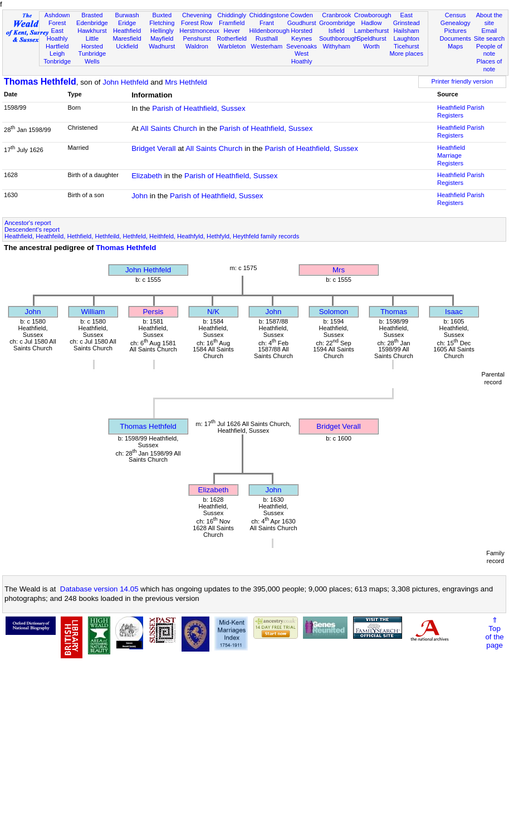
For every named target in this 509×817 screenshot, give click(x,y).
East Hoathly (57, 34)
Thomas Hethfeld (40, 81)
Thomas (393, 311)
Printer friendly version (462, 81)
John (139, 196)
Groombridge (337, 22)
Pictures (455, 30)
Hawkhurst (91, 30)
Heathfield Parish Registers (460, 111)
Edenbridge (92, 22)
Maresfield (126, 38)
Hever (231, 30)
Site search (489, 38)
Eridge (127, 22)
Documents (455, 38)
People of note (489, 50)
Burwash (127, 15)
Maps (455, 46)
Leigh (57, 53)
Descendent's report (32, 229)
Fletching (161, 22)
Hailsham (406, 30)
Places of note (489, 65)
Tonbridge (57, 61)
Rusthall (267, 38)
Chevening (197, 15)
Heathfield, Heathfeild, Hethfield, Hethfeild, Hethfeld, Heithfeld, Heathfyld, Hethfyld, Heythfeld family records (151, 236)
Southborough (338, 38)
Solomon (334, 311)
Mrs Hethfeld (186, 82)
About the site (489, 19)
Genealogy (456, 22)
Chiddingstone (269, 15)
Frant (267, 22)
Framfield (231, 22)
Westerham (267, 46)
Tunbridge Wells (92, 57)
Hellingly (162, 30)
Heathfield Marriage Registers (451, 155)
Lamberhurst (371, 30)
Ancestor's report (27, 222)
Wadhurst (162, 46)
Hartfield (57, 46)
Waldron (196, 46)
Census (455, 15)
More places (406, 53)
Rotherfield (232, 38)
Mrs (338, 270)
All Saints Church (168, 128)
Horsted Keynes (301, 34)
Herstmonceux (199, 30)
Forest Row (197, 22)
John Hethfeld (125, 82)
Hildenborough (269, 30)
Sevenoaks (301, 46)
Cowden (301, 15)
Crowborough (372, 15)
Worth (371, 46)
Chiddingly (231, 15)
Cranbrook (336, 15)
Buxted (162, 15)
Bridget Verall (153, 148)
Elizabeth (146, 176)
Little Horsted (92, 42)
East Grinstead (406, 19)
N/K (213, 311)
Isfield (337, 30)
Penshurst (197, 38)
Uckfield (127, 46)
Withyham (336, 46)
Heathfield (127, 30)
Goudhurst (301, 22)
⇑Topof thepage (494, 632)
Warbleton (232, 46)
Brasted (91, 15)
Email (489, 30)
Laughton (406, 38)
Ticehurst (406, 46)
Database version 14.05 (99, 589)
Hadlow (371, 22)
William (93, 311)
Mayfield (161, 38)
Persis (153, 311)
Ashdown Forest (57, 19)
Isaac (454, 311)
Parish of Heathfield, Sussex (198, 108)
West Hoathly (301, 57)
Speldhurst (371, 38)
